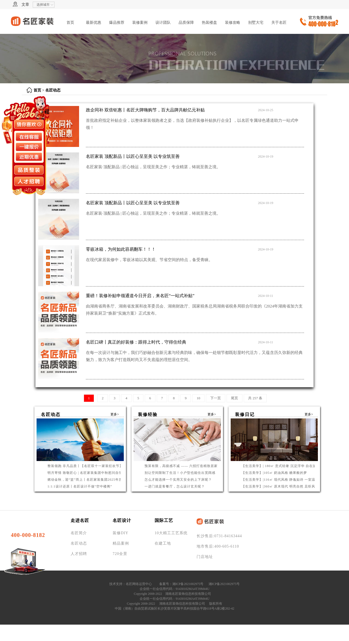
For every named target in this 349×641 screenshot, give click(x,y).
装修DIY (120, 533)
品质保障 (186, 22)
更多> (114, 414)
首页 (70, 22)
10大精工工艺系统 (171, 533)
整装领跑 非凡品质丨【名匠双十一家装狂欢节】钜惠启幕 (92, 466)
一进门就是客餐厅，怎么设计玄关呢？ (175, 486)
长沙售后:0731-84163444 (219, 536)
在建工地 (163, 543)
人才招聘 (79, 554)
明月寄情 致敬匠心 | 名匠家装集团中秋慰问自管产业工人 (92, 473)
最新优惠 (93, 22)
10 (198, 398)
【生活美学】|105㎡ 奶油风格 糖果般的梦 (274, 473)
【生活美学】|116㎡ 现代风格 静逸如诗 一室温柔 (280, 480)
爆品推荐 (116, 22)
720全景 (120, 554)
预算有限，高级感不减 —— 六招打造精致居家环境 (185, 466)
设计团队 (163, 22)
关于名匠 (279, 22)
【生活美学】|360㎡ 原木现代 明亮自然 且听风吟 (280, 486)
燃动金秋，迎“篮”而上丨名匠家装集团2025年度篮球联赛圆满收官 (99, 480)
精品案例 (121, 543)
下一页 (215, 398)
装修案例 (140, 22)
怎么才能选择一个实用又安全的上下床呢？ (178, 480)
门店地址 (205, 557)
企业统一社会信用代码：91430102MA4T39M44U (174, 589)
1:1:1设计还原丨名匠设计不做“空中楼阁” (79, 486)
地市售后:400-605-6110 (218, 546)
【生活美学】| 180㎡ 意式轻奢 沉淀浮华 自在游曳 (281, 466)
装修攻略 (232, 22)
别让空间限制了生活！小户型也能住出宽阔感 (180, 473)
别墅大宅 (255, 22)
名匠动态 (53, 90)
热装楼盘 (209, 22)
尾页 (234, 398)
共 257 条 (255, 398)
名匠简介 (79, 533)
